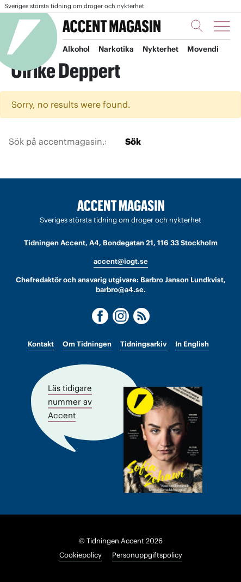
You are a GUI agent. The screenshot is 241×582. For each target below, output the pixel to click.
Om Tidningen (87, 344)
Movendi (207, 49)
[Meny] (222, 26)
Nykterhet (163, 49)
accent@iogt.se (121, 261)
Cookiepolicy (80, 555)
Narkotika (118, 49)
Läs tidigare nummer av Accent (70, 401)
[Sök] (197, 25)
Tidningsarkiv (143, 344)
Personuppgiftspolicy (147, 555)
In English (192, 344)
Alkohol (77, 49)
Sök (133, 141)
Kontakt (41, 344)
